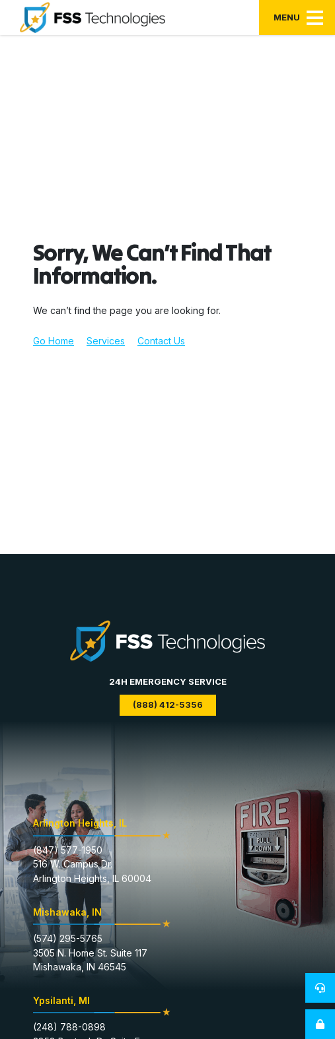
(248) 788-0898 (69, 1026)
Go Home (53, 340)
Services (106, 340)
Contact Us (161, 340)
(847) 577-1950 (67, 850)
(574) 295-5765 (67, 938)
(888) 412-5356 (168, 704)
